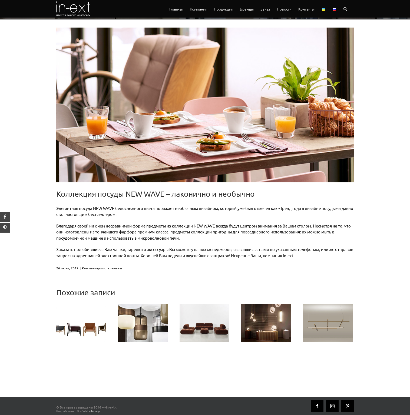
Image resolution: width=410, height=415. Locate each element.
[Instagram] (332, 406)
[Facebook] (317, 406)
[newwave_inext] (205, 105)
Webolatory (91, 411)
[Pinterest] (347, 406)
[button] (345, 9)
